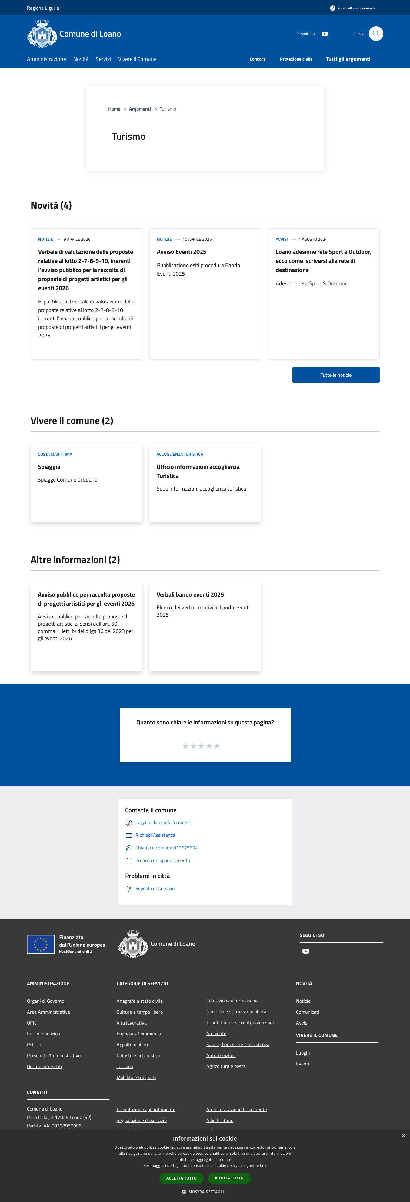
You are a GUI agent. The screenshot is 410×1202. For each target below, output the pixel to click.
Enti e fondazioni (44, 1033)
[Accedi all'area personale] (352, 8)
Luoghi (303, 1052)
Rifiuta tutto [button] (229, 1177)
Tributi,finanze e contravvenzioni (240, 1022)
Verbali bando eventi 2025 (190, 594)
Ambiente (216, 1033)
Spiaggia (49, 466)
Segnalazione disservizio (142, 1120)
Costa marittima (55, 454)
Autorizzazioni (221, 1055)
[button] (205, 1192)
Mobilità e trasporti (136, 1077)
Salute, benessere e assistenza (237, 1044)
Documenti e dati (44, 1066)
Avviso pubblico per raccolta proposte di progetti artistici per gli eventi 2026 (86, 599)
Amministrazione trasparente (236, 1109)
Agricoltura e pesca (226, 1066)
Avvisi (282, 239)
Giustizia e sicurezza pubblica (236, 1011)
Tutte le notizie (336, 375)
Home (114, 108)
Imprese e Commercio (139, 1033)
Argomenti (140, 108)
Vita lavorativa (132, 1022)
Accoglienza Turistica (180, 454)
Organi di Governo (45, 1001)
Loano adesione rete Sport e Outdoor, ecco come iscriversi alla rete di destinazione (323, 260)
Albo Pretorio (219, 1120)
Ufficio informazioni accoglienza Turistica (198, 471)
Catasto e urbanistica (138, 1055)
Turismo (125, 1066)
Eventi (302, 1063)
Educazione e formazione (232, 1000)
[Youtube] (322, 33)
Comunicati (307, 1011)
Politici (34, 1044)
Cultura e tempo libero (140, 1011)
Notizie (45, 239)
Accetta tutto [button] (181, 1178)
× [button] (403, 1136)
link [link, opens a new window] (263, 1165)
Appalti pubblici (132, 1044)
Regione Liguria (43, 8)
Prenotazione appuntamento (146, 1109)
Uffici (32, 1022)
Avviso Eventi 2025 (181, 251)
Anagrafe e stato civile (140, 1001)
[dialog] (205, 1166)
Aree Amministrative (48, 1011)
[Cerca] (376, 33)
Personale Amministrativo (54, 1055)
